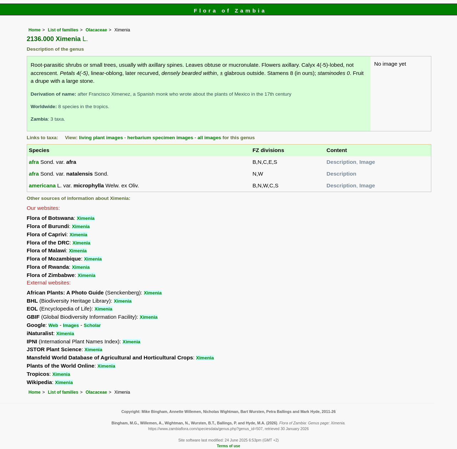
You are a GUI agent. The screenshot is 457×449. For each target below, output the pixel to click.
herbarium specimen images (160, 137)
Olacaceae (96, 29)
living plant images (101, 137)
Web (53, 325)
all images (209, 137)
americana (42, 185)
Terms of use (228, 446)
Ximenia (86, 218)
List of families (63, 29)
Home (35, 29)
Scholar (92, 325)
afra (34, 162)
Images (71, 325)
